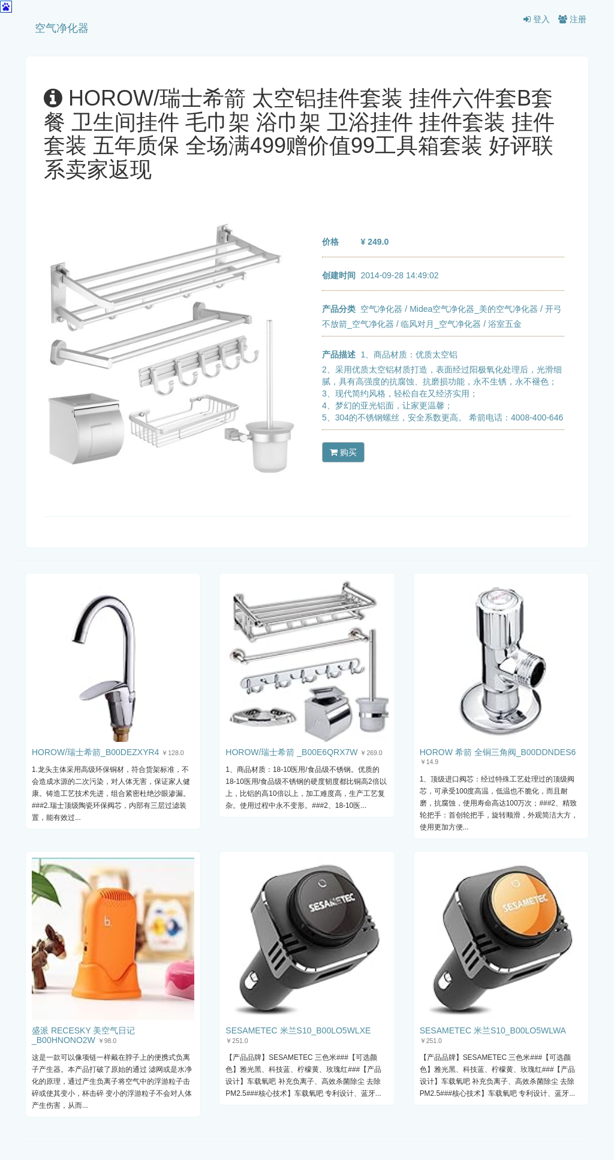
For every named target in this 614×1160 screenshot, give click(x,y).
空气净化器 (62, 28)
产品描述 (339, 354)
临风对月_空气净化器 (441, 324)
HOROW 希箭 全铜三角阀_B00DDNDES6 (498, 752)
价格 (330, 242)
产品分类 (339, 309)
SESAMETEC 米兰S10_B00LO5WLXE (298, 1030)
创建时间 (339, 275)
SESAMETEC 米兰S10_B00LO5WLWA (493, 1030)
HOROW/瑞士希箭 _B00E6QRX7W (291, 752)
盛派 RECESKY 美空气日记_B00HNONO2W (83, 1035)
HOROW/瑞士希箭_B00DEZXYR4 (95, 752)
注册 (572, 19)
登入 (536, 19)
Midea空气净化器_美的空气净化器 (474, 309)
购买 (343, 452)
